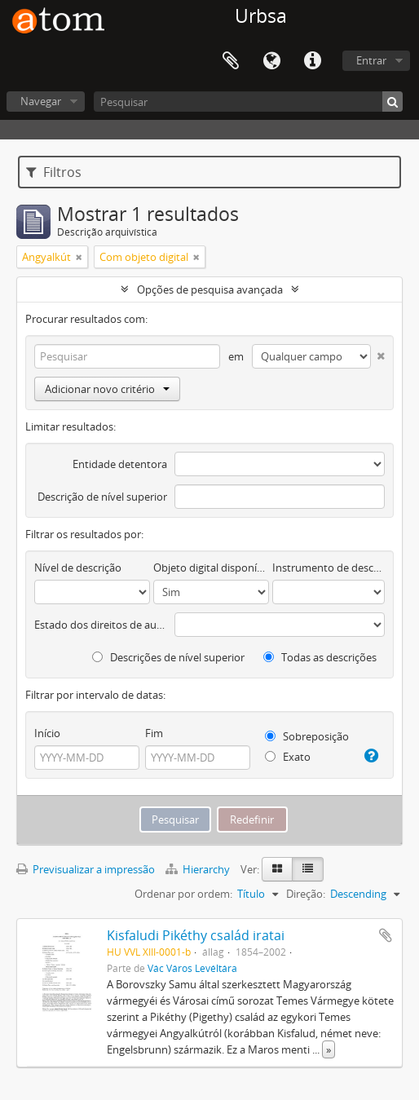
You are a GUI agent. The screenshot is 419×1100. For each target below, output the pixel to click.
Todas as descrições (320, 657)
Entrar (371, 60)
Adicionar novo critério (107, 389)
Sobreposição (307, 736)
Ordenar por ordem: (183, 893)
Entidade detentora (120, 464)
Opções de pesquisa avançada (210, 289)
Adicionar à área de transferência (385, 935)
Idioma (271, 61)
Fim (154, 733)
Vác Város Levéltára (192, 967)
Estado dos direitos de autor (100, 624)
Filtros (54, 172)
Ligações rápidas (312, 61)
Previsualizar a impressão (85, 869)
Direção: (305, 893)
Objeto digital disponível (211, 567)
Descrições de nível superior (168, 657)
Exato (288, 756)
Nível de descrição (77, 567)
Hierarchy (198, 869)
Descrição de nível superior (102, 496)
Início (47, 733)
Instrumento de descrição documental (328, 567)
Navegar (40, 101)
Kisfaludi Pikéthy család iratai (195, 935)
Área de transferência (230, 61)
